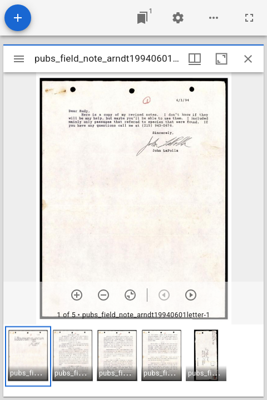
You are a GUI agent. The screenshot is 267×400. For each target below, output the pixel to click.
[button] (28, 356)
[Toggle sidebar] (19, 59)
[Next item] (190, 295)
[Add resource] (17, 17)
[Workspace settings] (178, 17)
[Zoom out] (103, 295)
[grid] (133, 360)
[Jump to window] (142, 17)
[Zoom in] (76, 295)
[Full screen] (249, 17)
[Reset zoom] (130, 295)
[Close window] (248, 59)
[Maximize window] (221, 59)
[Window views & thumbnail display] (194, 59)
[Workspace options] (213, 17)
